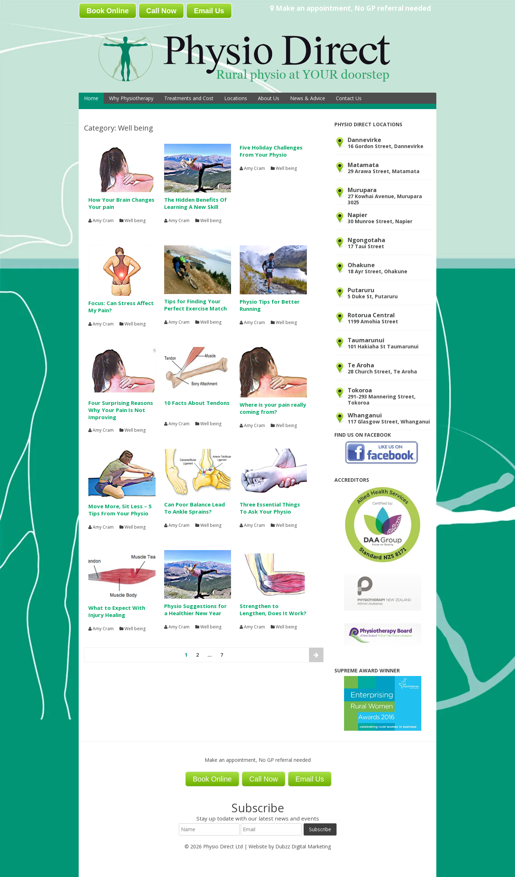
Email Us (209, 11)
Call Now (161, 11)
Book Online (108, 11)
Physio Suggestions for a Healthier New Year (195, 609)
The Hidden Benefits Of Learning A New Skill (195, 203)
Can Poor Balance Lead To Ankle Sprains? (194, 508)
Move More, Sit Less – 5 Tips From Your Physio (120, 510)
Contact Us (349, 98)
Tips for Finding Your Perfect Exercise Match (195, 305)
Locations (235, 98)
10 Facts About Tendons (197, 402)
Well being (135, 220)
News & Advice (307, 98)
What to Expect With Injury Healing (116, 611)
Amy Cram (103, 220)
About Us (268, 98)
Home (91, 98)
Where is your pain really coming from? (273, 408)
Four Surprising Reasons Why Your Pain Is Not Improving (120, 410)
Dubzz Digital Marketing (303, 846)
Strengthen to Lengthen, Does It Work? (273, 609)
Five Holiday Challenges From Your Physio (271, 151)
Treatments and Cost (189, 98)
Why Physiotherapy (131, 98)
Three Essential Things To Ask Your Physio (270, 508)
